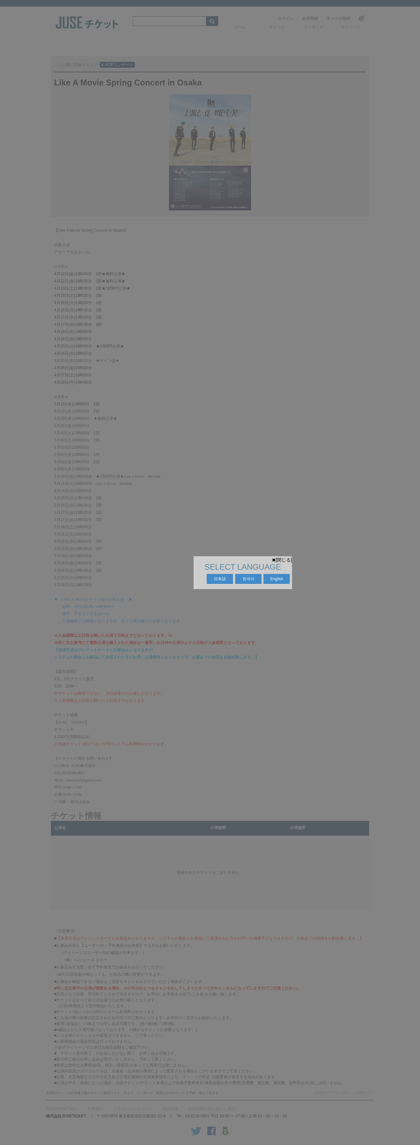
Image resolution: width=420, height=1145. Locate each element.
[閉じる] (282, 559)
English (276, 579)
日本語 (220, 579)
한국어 (248, 579)
